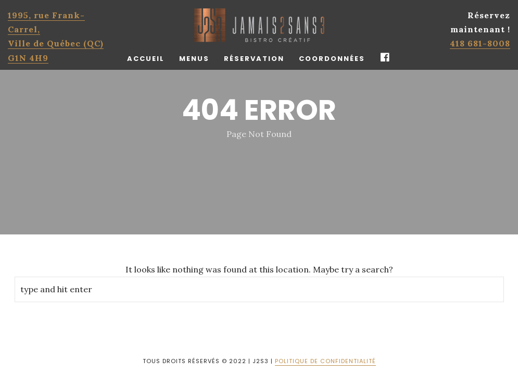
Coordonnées (332, 59)
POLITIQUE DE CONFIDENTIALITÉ (325, 361)
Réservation (254, 59)
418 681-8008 (480, 43)
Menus (194, 59)
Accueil (146, 59)
